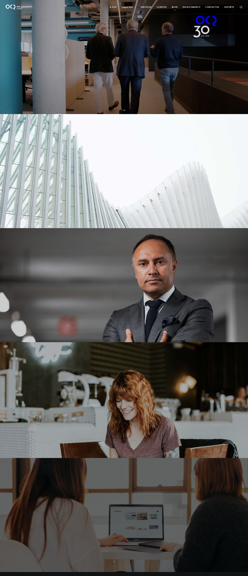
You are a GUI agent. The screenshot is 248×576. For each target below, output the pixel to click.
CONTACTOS (212, 7)
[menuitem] (113, 7)
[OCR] (14, 7)
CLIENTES (162, 7)
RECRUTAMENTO (191, 7)
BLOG (175, 7)
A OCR (113, 7)
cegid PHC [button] (129, 7)
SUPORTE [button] (229, 7)
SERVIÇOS (146, 7)
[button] (241, 7)
